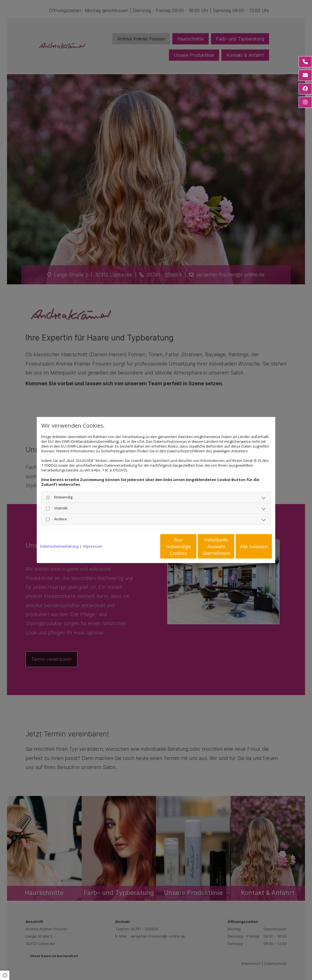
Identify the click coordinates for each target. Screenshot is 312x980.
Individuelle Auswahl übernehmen (193, 546)
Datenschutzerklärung (59, 546)
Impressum (92, 546)
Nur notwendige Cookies (139, 546)
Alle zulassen (246, 546)
